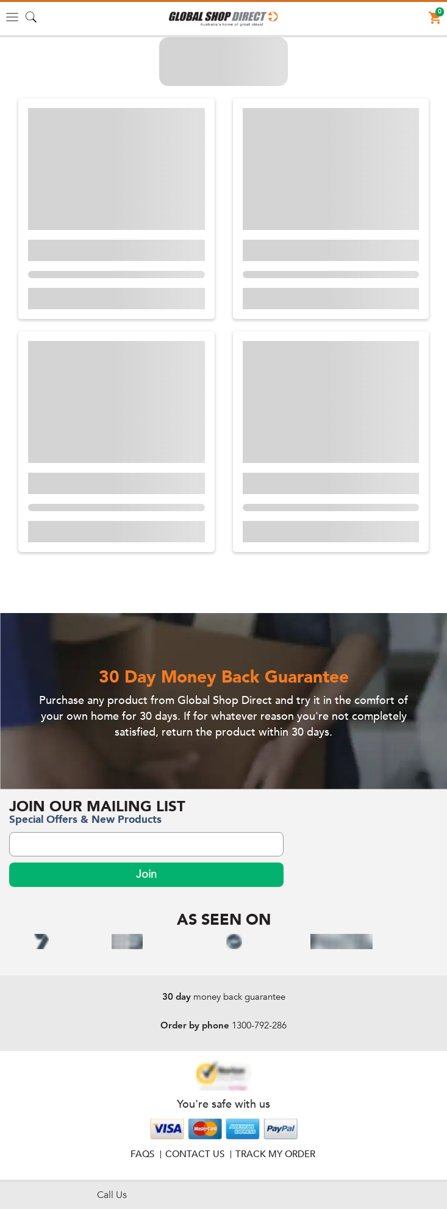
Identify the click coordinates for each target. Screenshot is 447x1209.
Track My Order (275, 1154)
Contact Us (194, 1154)
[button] (223, 19)
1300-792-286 (259, 1025)
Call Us (112, 1195)
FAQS (142, 1154)
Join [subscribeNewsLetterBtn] (146, 874)
